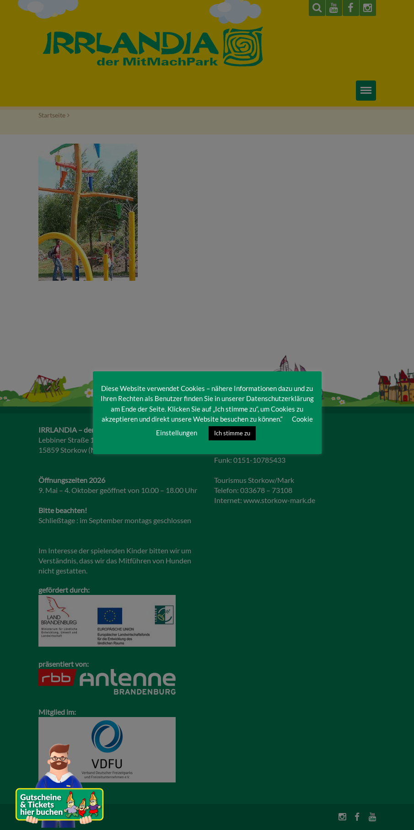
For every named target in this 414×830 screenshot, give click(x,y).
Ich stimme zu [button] (232, 433)
